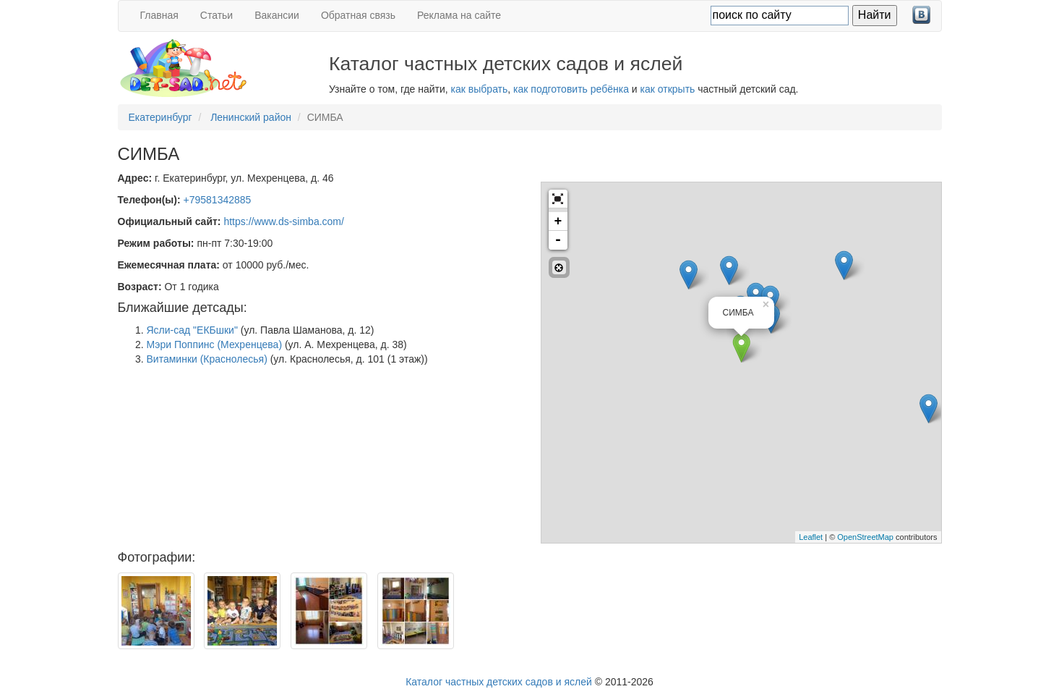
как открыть (667, 89)
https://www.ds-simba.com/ (283, 221)
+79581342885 (218, 200)
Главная (159, 15)
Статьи (216, 15)
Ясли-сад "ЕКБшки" (192, 330)
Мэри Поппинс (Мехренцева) (215, 344)
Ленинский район (250, 117)
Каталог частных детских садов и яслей (499, 682)
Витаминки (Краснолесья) (207, 359)
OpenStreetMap (865, 537)
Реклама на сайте (459, 15)
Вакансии (276, 15)
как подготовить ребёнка (571, 89)
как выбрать (479, 89)
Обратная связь (358, 15)
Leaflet (811, 537)
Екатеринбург (160, 117)
